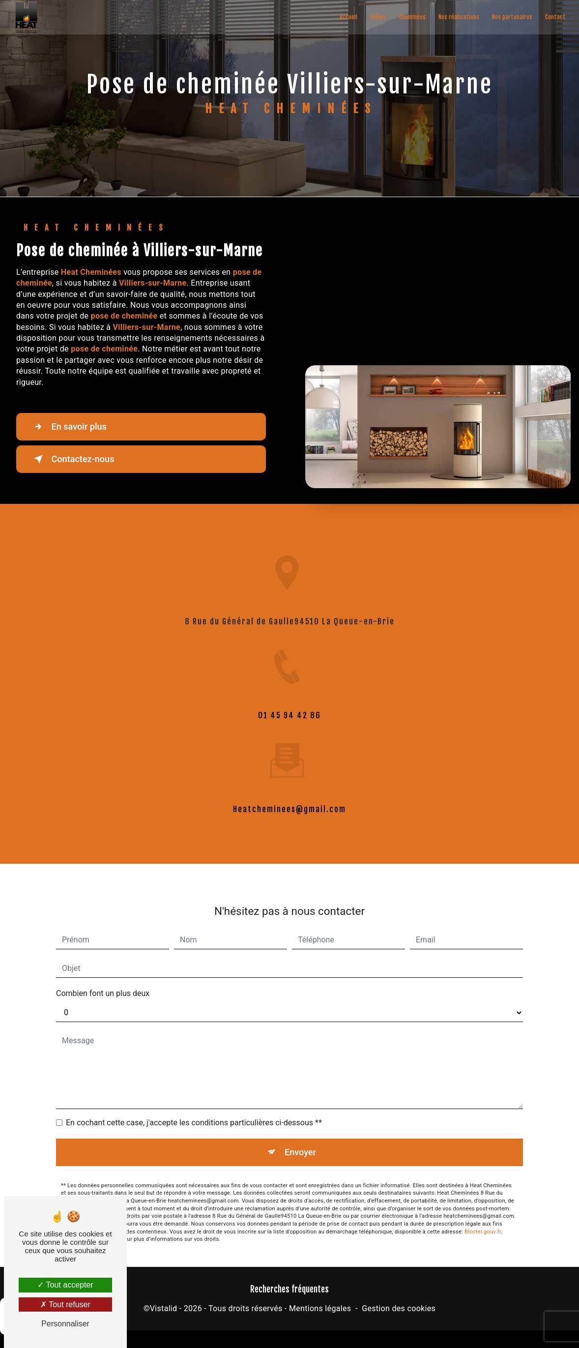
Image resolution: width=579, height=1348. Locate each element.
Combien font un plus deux (102, 982)
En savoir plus (71, 426)
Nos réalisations (457, 17)
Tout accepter (65, 1285)
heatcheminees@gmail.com (289, 798)
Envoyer (301, 1140)
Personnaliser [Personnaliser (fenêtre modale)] (65, 1323)
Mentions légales (320, 1309)
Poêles (377, 17)
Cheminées (411, 17)
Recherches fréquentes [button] (289, 1290)
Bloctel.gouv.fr (482, 1221)
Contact (554, 17)
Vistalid (163, 1309)
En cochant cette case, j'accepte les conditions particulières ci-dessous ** (194, 1111)
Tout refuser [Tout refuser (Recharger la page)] (65, 1304)
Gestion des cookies (398, 1309)
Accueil (347, 17)
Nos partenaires (511, 17)
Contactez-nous (75, 459)
